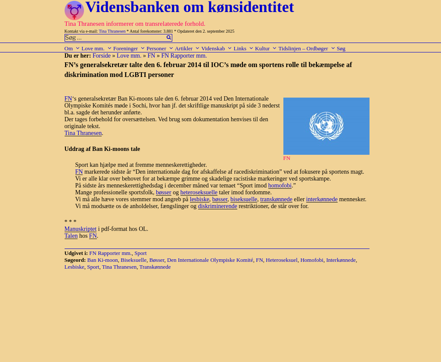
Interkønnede (341, 260)
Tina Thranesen (112, 31)
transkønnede (276, 199)
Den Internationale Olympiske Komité (210, 260)
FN (151, 55)
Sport (140, 253)
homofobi (280, 185)
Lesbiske (74, 267)
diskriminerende (217, 206)
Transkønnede (155, 267)
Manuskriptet (81, 229)
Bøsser (157, 260)
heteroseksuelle (198, 192)
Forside (102, 55)
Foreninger (129, 48)
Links (243, 48)
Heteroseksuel (282, 260)
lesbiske (199, 199)
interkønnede (322, 199)
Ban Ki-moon (102, 260)
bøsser (163, 192)
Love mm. (96, 48)
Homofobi (311, 260)
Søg (341, 48)
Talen (71, 236)
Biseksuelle (133, 260)
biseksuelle (243, 199)
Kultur (266, 48)
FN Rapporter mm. (184, 55)
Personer (160, 48)
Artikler (187, 48)
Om (73, 48)
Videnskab (216, 48)
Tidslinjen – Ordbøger (307, 48)
